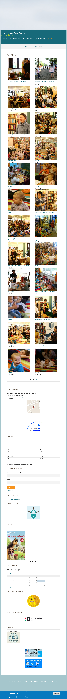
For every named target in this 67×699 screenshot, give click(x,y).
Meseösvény (11, 291)
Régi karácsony (12, 160)
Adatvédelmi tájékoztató (39, 681)
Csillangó (37, 109)
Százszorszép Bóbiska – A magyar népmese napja (46, 239)
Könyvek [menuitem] (30, 39)
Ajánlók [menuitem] (34, 41)
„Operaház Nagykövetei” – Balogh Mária (18, 109)
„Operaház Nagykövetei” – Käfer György (18, 265)
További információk (29, 697)
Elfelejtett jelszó (11, 492)
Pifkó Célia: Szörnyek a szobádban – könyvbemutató (44, 345)
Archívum (12, 681)
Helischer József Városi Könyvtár (13, 33)
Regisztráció (10, 490)
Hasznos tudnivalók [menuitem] (17, 39)
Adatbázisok (22, 681)
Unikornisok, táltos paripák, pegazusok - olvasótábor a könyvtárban (45, 82)
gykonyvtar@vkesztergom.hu (18, 397)
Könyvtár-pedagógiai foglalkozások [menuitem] (15, 41)
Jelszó (8, 479)
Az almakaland (33, 528)
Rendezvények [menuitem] (40, 38)
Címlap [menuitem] (5, 38)
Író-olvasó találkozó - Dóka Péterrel (17, 81)
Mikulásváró (11, 186)
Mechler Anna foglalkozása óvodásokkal (18, 134)
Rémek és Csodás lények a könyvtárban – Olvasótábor (45, 292)
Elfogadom (56, 693)
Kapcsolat (54, 681)
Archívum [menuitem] (43, 41)
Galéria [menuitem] (50, 38)
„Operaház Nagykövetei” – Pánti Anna (44, 212)
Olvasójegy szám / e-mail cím (15, 472)
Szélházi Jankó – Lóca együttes (42, 319)
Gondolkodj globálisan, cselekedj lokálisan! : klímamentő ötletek (19, 239)
